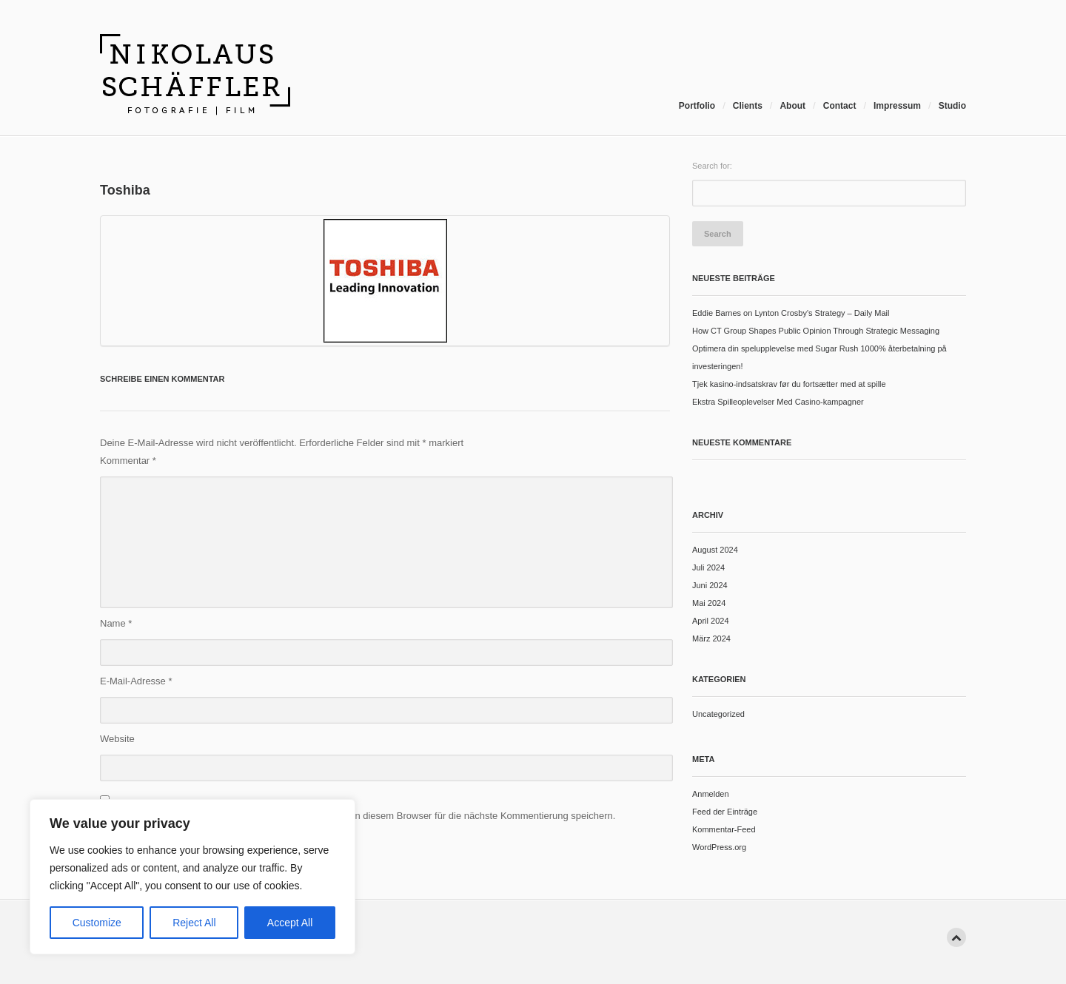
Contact (840, 106)
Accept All (289, 923)
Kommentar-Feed (724, 829)
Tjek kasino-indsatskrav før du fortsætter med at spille (789, 384)
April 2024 (710, 620)
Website (117, 738)
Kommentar (128, 460)
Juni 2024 (710, 585)
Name (116, 623)
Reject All (193, 923)
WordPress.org (719, 847)
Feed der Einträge (724, 811)
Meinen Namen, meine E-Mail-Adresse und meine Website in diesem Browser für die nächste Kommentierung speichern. (357, 815)
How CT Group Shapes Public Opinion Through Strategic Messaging (815, 330)
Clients (747, 106)
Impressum (897, 106)
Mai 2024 (708, 603)
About (792, 106)
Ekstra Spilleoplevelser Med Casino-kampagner (778, 401)
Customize (97, 923)
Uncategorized (718, 714)
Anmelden (710, 793)
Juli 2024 (708, 567)
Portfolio (697, 106)
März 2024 (711, 638)
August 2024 (715, 549)
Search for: (712, 165)
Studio (952, 106)
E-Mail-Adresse (136, 681)
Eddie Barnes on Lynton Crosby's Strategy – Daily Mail (790, 313)
